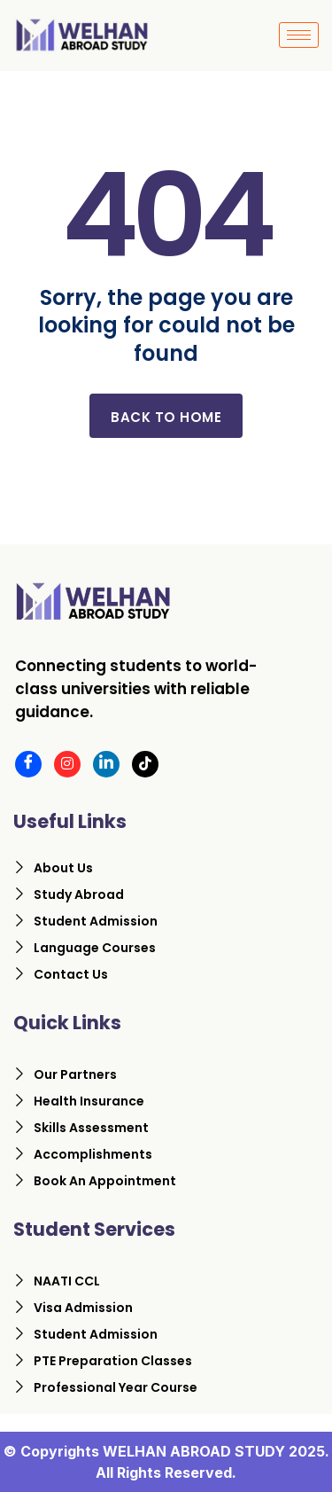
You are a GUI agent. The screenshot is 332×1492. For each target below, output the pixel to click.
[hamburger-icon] (299, 35)
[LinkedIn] (106, 764)
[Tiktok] (145, 764)
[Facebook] (28, 764)
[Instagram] (67, 764)
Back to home (166, 417)
